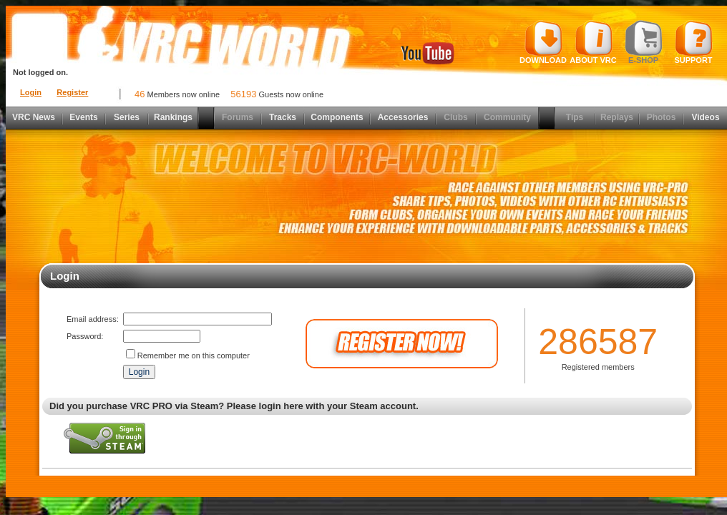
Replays (616, 117)
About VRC (593, 42)
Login (31, 92)
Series (127, 117)
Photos (661, 117)
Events (83, 117)
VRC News (33, 117)
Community (507, 117)
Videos (705, 117)
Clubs (455, 117)
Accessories (403, 117)
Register (72, 92)
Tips (574, 117)
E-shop (643, 42)
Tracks (282, 117)
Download (543, 42)
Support (693, 42)
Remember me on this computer (193, 355)
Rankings (173, 117)
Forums (237, 117)
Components (337, 117)
